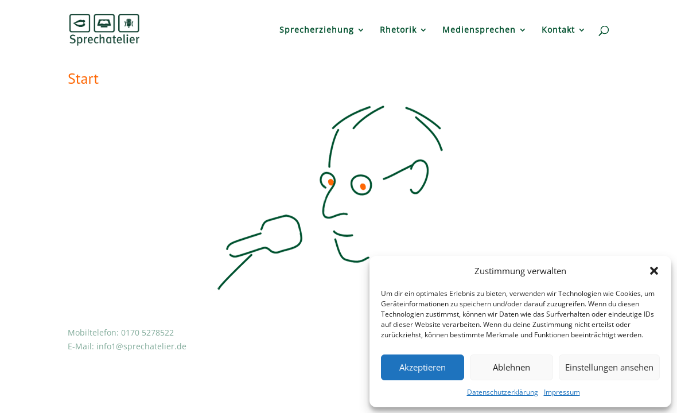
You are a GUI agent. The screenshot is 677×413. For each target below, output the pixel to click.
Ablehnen (511, 367)
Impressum (562, 392)
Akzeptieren (422, 367)
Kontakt (558, 30)
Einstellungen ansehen (609, 367)
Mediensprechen (479, 30)
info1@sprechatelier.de (141, 346)
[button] (654, 270)
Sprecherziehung (316, 30)
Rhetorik (398, 30)
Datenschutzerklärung (502, 392)
